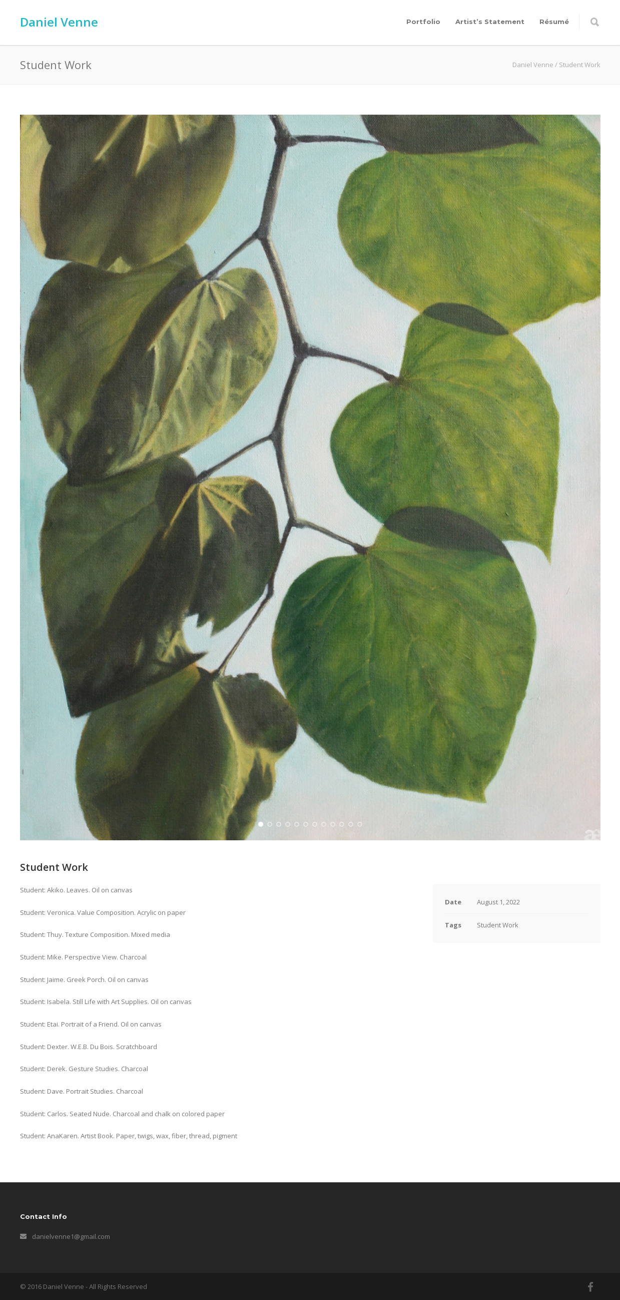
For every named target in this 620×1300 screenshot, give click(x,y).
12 (359, 824)
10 (341, 824)
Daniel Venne (59, 22)
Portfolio (423, 22)
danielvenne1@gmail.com (71, 1236)
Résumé (554, 22)
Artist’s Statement (489, 22)
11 (350, 824)
